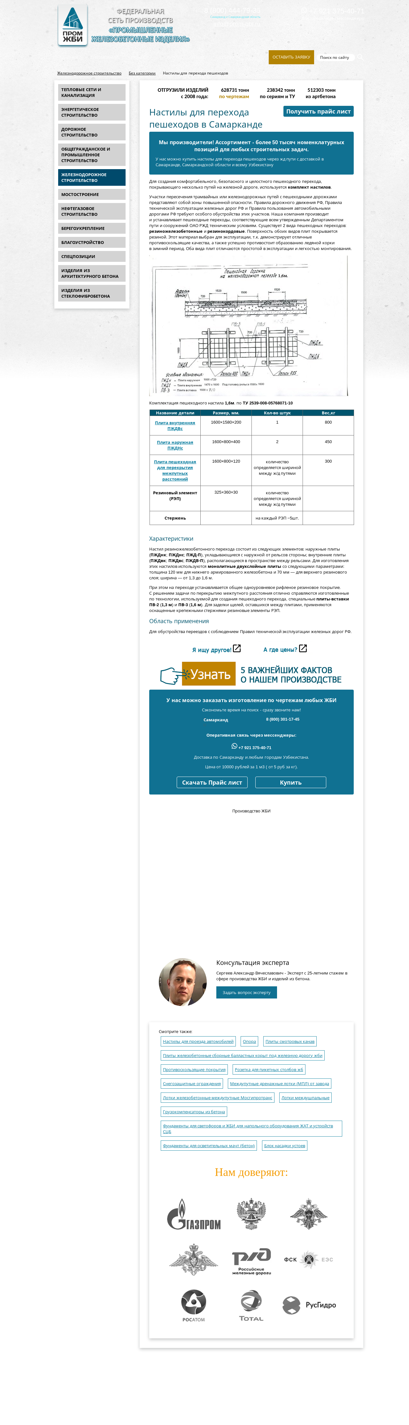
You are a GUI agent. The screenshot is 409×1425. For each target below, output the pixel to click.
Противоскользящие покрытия (194, 1069)
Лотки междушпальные (305, 1097)
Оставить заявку (291, 57)
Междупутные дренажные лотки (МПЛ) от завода (279, 1083)
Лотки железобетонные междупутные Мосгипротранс (217, 1097)
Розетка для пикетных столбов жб (269, 1069)
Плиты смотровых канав (290, 1041)
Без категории (142, 73)
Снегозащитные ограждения (192, 1083)
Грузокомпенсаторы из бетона (194, 1111)
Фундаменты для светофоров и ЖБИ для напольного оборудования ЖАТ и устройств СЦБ (248, 1129)
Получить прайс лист (318, 111)
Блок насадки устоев (284, 1145)
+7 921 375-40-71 (333, 11)
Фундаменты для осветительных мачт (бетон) (209, 1145)
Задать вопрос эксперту (247, 992)
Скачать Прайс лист (212, 782)
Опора (249, 1041)
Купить (291, 782)
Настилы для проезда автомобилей (198, 1041)
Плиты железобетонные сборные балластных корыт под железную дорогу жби (242, 1055)
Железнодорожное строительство (89, 73)
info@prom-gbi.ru (236, 23)
